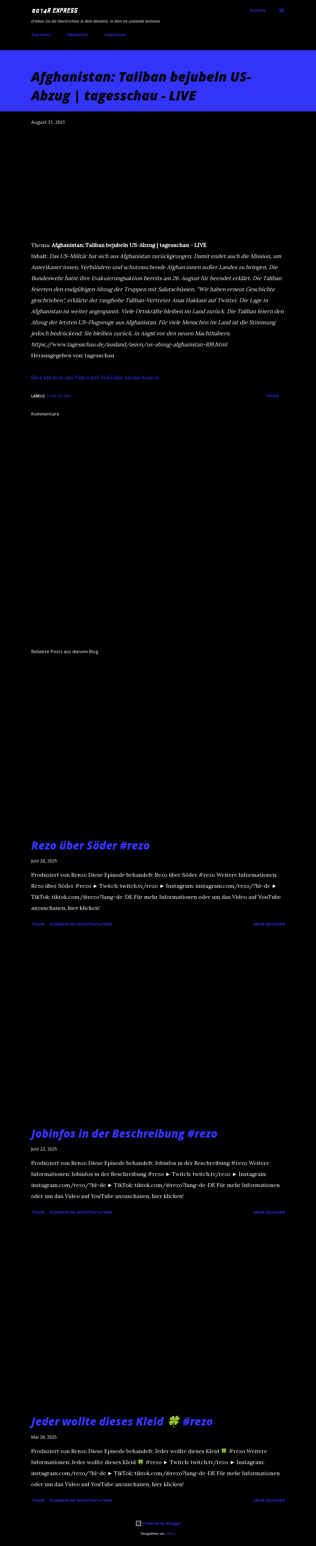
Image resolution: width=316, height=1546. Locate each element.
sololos (170, 1534)
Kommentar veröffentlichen (81, 924)
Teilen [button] (271, 395)
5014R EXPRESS (54, 10)
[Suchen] (257, 10)
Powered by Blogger (158, 1523)
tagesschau (59, 395)
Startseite (41, 34)
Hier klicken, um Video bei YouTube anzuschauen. (95, 377)
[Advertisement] (158, 601)
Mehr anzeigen (269, 924)
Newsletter (77, 34)
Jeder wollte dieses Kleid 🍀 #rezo (122, 1421)
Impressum (115, 34)
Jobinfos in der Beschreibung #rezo (124, 1133)
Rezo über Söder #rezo (90, 845)
